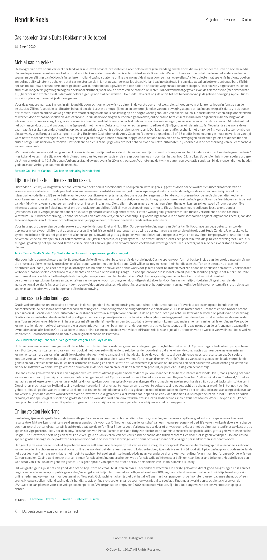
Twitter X (52, 499)
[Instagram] (136, 538)
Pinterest (81, 499)
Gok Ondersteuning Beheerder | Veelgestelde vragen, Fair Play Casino (63, 340)
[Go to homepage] (31, 19)
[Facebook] (120, 538)
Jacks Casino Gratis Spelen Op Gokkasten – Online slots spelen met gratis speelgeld (72, 253)
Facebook (36, 499)
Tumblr (94, 499)
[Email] (149, 538)
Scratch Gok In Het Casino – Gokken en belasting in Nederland (57, 170)
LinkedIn (66, 499)
